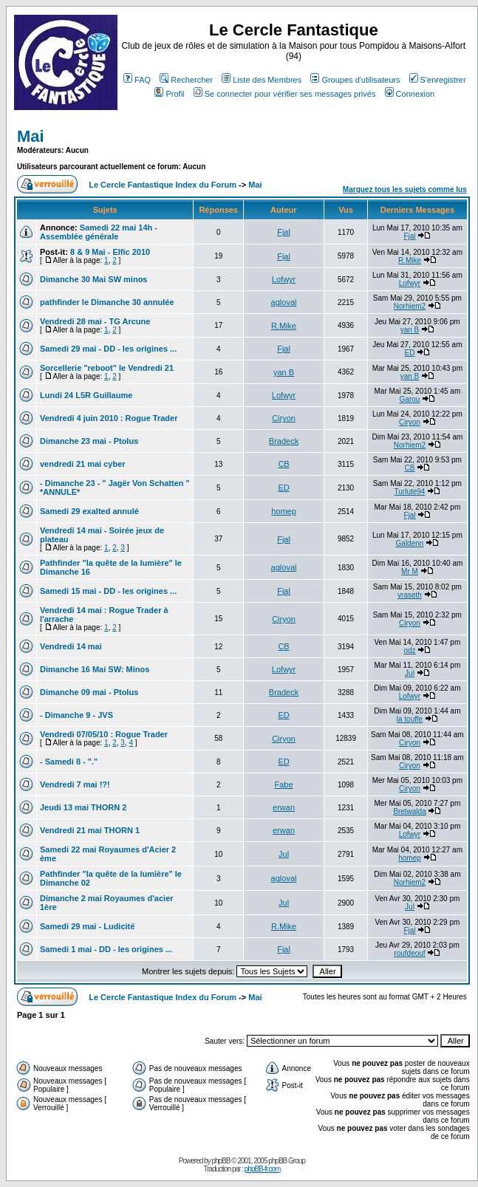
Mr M (409, 571)
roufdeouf (409, 953)
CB (283, 463)
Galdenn (410, 543)
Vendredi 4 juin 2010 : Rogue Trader (108, 418)
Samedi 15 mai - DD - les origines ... (108, 590)
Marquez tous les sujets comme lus (405, 189)
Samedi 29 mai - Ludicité (87, 926)
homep (283, 511)
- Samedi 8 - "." (69, 761)
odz (409, 650)
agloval (284, 302)
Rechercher (186, 79)
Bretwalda (409, 811)
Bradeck (283, 441)
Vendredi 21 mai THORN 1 (90, 830)
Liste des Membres (261, 79)
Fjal (283, 232)
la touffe (410, 719)
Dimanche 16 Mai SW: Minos (94, 669)
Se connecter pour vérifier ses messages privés (285, 93)
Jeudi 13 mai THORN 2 (83, 807)
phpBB (220, 1161)
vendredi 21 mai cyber (83, 463)
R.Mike (409, 260)
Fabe (284, 784)
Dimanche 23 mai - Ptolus (89, 441)
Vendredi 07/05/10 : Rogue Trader (104, 734)
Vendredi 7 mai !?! (75, 784)
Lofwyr (284, 279)
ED (410, 353)
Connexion (410, 93)
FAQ (137, 79)
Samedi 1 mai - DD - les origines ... (106, 949)
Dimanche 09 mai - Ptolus (89, 692)
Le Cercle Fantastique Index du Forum (162, 184)
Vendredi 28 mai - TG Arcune (95, 321)
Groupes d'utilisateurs (355, 79)
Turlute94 (410, 492)
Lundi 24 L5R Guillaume (86, 395)
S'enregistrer (437, 79)
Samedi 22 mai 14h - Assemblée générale (98, 232)
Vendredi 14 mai (71, 646)
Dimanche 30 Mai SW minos (93, 279)
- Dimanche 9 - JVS (76, 715)
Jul (409, 673)
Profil (169, 93)
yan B (410, 330)
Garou (410, 399)
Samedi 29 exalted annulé (89, 511)
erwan (284, 807)
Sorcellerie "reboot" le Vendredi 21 (107, 367)
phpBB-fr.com (263, 1169)
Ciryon (284, 418)
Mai (30, 136)
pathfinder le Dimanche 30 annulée (107, 302)
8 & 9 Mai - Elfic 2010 (110, 251)
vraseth (409, 595)
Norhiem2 (410, 306)
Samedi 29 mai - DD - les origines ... (108, 348)
